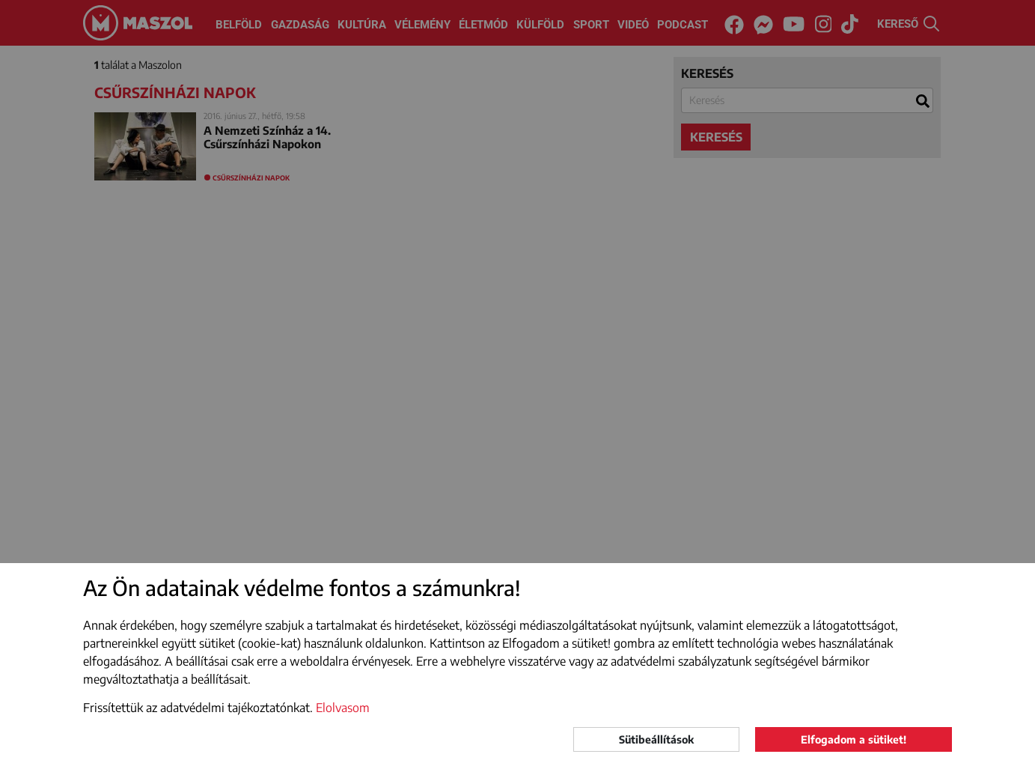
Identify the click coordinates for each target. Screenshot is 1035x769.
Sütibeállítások (656, 739)
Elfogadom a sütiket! (853, 739)
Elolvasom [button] (343, 707)
